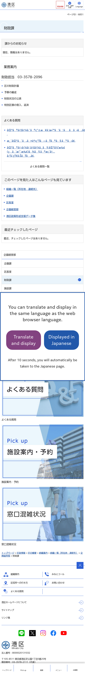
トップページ (8, 553)
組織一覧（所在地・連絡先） (64, 553)
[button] (60, 5)
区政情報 (21, 553)
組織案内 (43, 553)
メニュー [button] (59, 670)
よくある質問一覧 (39, 166)
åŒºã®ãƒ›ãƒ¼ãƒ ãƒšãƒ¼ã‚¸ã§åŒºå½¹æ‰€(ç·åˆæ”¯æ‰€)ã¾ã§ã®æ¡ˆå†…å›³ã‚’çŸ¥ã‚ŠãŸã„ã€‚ (36, 151)
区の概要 (32, 553)
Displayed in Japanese (61, 340)
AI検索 (75, 670)
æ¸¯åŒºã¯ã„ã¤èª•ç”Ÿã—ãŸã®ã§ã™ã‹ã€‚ (41, 141)
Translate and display (23, 340)
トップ (6, 670)
